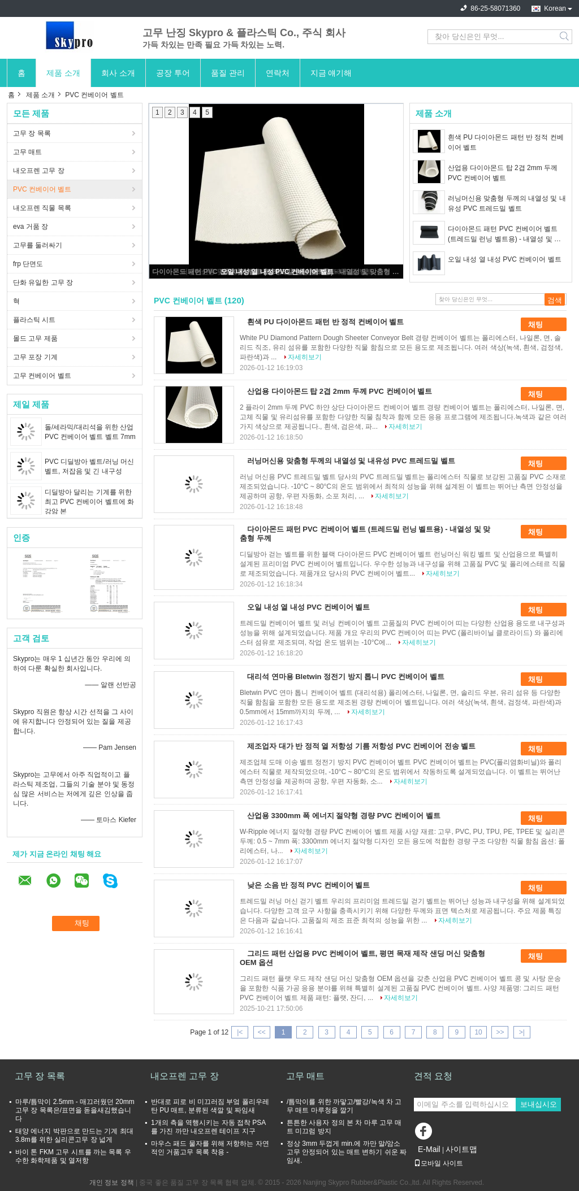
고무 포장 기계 (35, 357)
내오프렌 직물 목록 (42, 208)
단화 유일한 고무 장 (43, 282)
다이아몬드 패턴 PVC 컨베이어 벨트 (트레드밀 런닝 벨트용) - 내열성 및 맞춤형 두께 (504, 234)
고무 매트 (27, 152)
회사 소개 (118, 72)
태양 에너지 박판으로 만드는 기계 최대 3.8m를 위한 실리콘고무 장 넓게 (74, 1135)
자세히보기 (305, 357)
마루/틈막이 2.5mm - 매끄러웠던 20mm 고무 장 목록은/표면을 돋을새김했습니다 (75, 1110)
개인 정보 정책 (111, 1182)
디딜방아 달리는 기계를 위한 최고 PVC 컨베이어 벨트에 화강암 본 (89, 501)
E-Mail (429, 1149)
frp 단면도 (28, 264)
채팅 (543, 324)
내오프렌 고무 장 (38, 171)
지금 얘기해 (331, 72)
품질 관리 (228, 72)
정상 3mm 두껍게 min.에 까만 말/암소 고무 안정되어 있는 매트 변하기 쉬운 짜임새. (347, 1152)
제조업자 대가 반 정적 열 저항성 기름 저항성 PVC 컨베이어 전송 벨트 (361, 746)
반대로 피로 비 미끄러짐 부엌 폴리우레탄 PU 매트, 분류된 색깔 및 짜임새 (210, 1106)
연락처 (278, 72)
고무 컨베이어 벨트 (42, 376)
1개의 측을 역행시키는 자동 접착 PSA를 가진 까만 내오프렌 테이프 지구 (208, 1127)
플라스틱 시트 (34, 320)
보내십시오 (538, 1104)
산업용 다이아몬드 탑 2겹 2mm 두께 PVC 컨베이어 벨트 (503, 173)
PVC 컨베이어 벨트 (42, 189)
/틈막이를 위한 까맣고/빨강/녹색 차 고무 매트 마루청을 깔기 (344, 1106)
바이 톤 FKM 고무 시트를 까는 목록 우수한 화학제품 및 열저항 (73, 1156)
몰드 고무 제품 (35, 338)
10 (478, 1032)
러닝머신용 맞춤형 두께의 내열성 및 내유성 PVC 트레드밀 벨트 (507, 203)
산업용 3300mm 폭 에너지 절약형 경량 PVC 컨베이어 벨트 (343, 815)
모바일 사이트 (438, 1163)
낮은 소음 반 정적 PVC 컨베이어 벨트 (308, 885)
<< (262, 1032)
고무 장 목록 (32, 133)
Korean (555, 8)
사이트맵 (461, 1149)
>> (500, 1032)
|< (240, 1032)
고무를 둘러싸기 (37, 245)
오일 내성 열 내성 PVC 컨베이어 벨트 (277, 272)
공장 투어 (173, 72)
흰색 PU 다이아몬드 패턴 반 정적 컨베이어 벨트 (506, 142)
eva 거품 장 (30, 227)
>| (522, 1032)
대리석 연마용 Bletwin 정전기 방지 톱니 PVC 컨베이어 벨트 (345, 676)
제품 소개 (63, 72)
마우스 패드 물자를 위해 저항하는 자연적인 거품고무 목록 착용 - (210, 1148)
